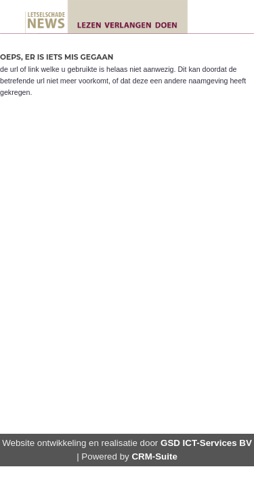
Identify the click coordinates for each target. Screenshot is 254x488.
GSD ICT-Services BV (206, 443)
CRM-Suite (154, 456)
